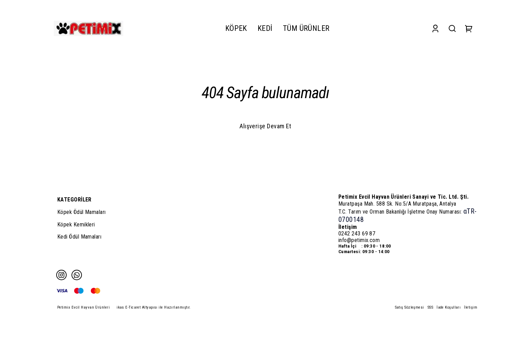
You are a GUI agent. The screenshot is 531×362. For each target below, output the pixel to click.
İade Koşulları (449, 307)
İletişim (470, 307)
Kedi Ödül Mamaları (79, 236)
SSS (430, 307)
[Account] (435, 28)
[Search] (452, 28)
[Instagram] (61, 275)
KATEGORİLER (74, 199)
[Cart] (469, 28)
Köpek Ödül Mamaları (81, 212)
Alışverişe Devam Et (265, 126)
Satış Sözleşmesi (409, 307)
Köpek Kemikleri (76, 224)
